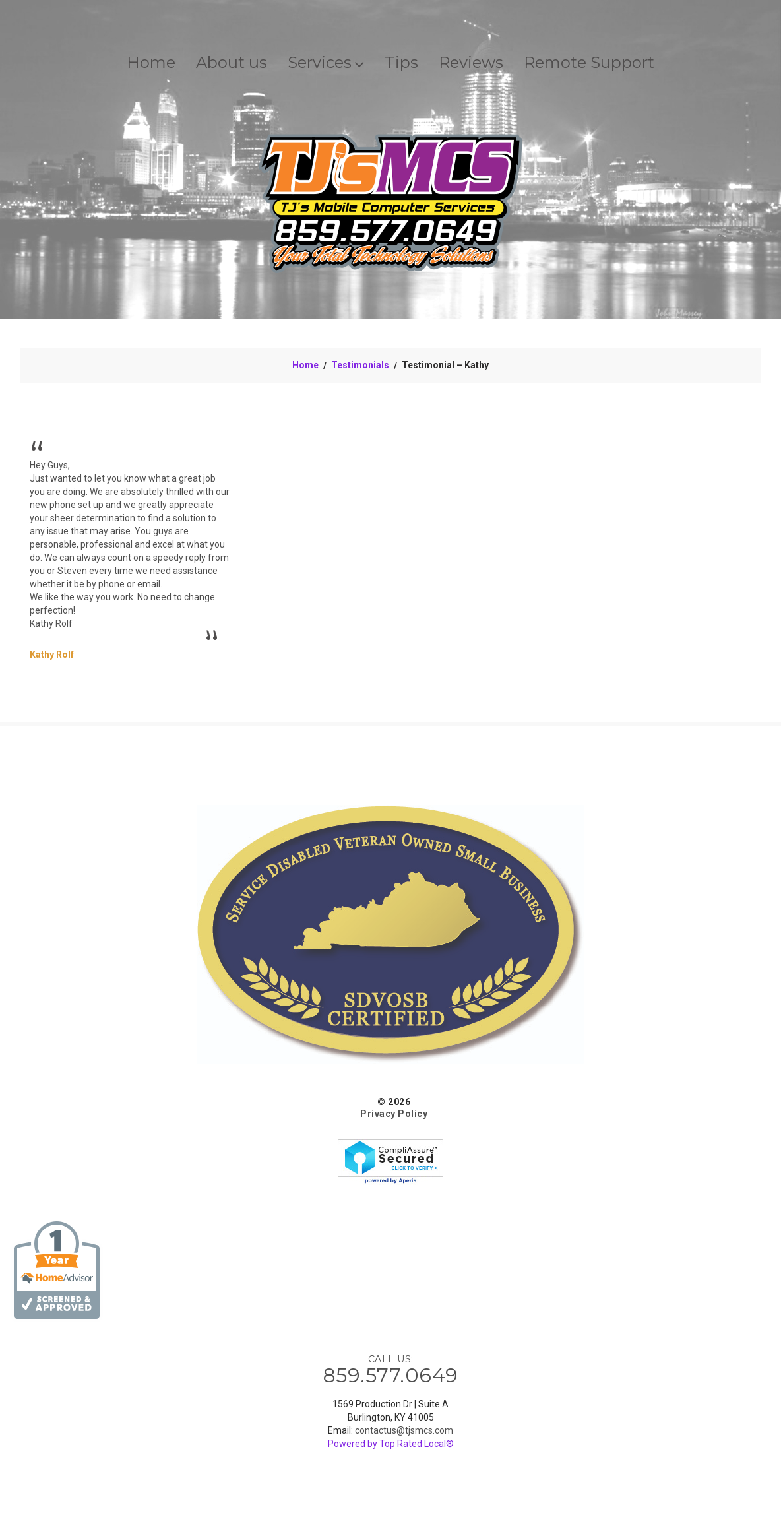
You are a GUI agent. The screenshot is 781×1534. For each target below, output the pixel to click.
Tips (401, 62)
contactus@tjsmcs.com (404, 1430)
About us (231, 62)
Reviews (471, 62)
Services (326, 62)
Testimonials (360, 365)
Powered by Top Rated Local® (391, 1443)
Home (151, 62)
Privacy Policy (393, 1113)
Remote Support (589, 62)
